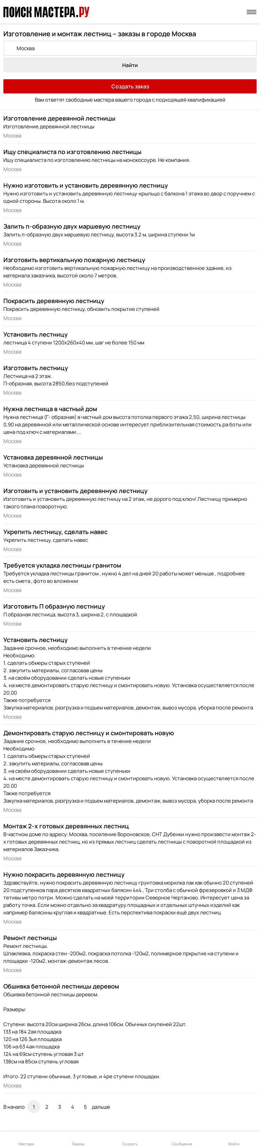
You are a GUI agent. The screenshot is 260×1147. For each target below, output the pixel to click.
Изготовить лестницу (35, 368)
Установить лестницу (35, 334)
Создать (130, 1139)
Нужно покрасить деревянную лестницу (64, 874)
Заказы (78, 1139)
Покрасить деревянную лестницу (53, 301)
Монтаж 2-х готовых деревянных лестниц (66, 826)
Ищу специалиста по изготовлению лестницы (72, 152)
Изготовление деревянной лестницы (59, 118)
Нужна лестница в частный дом (50, 409)
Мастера (26, 1139)
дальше (101, 1106)
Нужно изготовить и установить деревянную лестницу (85, 185)
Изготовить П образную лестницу (54, 606)
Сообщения (182, 1139)
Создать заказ (130, 86)
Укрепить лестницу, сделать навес (55, 532)
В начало (14, 1106)
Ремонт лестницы (30, 938)
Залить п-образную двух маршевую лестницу (71, 226)
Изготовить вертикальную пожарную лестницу (74, 260)
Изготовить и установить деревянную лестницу (75, 491)
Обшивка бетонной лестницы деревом (61, 986)
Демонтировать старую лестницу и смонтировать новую (88, 733)
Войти (234, 1139)
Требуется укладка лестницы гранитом (62, 565)
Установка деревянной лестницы (53, 457)
